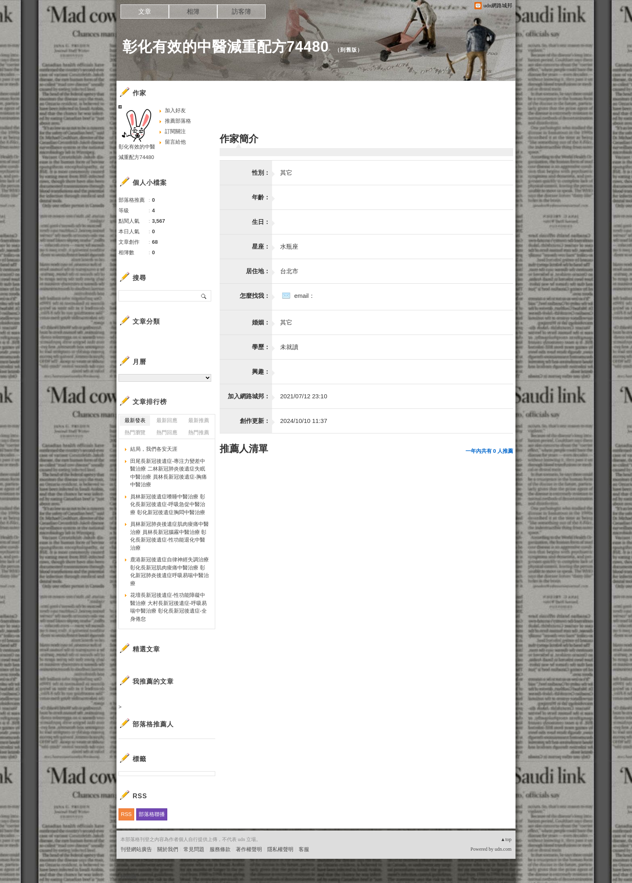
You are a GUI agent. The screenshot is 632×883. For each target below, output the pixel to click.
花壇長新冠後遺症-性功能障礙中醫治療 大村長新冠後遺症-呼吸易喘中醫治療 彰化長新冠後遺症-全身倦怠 (168, 607)
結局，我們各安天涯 (153, 449)
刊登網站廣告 (136, 849)
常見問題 (193, 849)
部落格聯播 (152, 814)
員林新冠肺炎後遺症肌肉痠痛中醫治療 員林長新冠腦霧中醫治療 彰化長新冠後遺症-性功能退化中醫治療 (169, 536)
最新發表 (135, 420)
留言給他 (175, 142)
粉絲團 (128, 877)
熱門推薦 (198, 432)
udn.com (503, 849)
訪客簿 (241, 11)
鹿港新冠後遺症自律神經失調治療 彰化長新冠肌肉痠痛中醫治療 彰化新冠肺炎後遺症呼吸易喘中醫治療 (169, 571)
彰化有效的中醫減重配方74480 (226, 46)
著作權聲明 (249, 849)
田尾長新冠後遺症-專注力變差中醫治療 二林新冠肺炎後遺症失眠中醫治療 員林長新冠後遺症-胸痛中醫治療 (168, 473)
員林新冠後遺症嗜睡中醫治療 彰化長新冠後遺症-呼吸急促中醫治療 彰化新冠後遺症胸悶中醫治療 (167, 504)
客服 (304, 849)
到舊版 (348, 50)
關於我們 (167, 849)
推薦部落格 (178, 121)
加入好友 (175, 110)
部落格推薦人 (153, 724)
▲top (506, 839)
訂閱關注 (175, 131)
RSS (126, 814)
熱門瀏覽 (135, 432)
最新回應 (166, 420)
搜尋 (204, 295)
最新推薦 (198, 420)
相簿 (193, 11)
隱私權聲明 (280, 849)
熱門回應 (166, 432)
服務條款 (220, 849)
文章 (144, 11)
